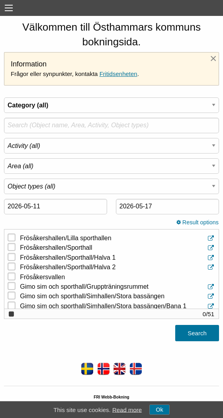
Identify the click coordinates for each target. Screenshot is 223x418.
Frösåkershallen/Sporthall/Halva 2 (117, 267)
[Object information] (211, 238)
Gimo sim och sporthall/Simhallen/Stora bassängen (117, 296)
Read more (127, 409)
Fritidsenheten (118, 73)
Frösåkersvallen (42, 277)
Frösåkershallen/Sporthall (117, 248)
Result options (197, 222)
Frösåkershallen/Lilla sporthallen (117, 238)
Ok (159, 409)
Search (197, 333)
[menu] (9, 8)
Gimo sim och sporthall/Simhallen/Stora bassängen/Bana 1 (117, 306)
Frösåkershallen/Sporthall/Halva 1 (117, 258)
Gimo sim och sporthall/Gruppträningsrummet (117, 287)
